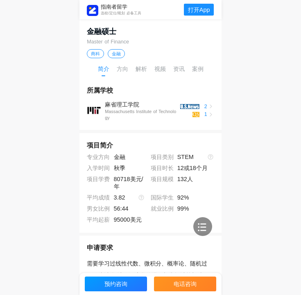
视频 (160, 69)
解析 (141, 69)
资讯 (179, 69)
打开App (199, 10)
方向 (122, 69)
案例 (198, 69)
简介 (103, 69)
